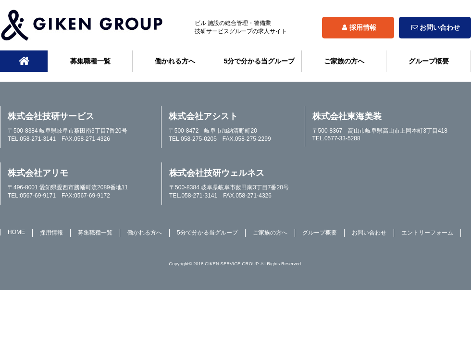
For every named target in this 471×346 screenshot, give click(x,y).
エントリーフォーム (427, 232)
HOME (16, 232)
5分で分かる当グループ (259, 61)
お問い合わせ (435, 27)
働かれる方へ (175, 61)
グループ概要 (429, 61)
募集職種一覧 (90, 61)
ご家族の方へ (344, 61)
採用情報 (358, 27)
